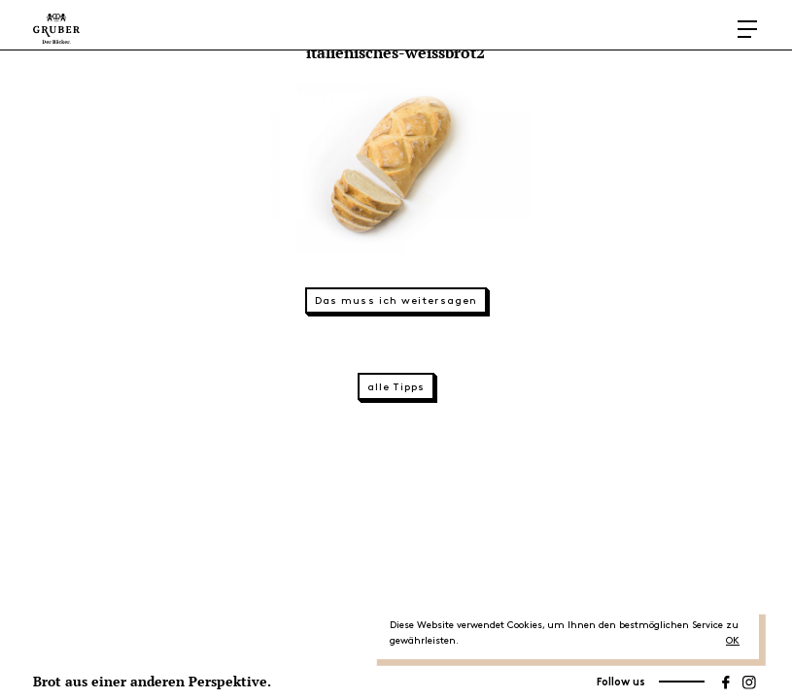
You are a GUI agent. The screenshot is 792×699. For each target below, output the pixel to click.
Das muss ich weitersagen (396, 301)
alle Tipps (396, 387)
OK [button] (733, 641)
